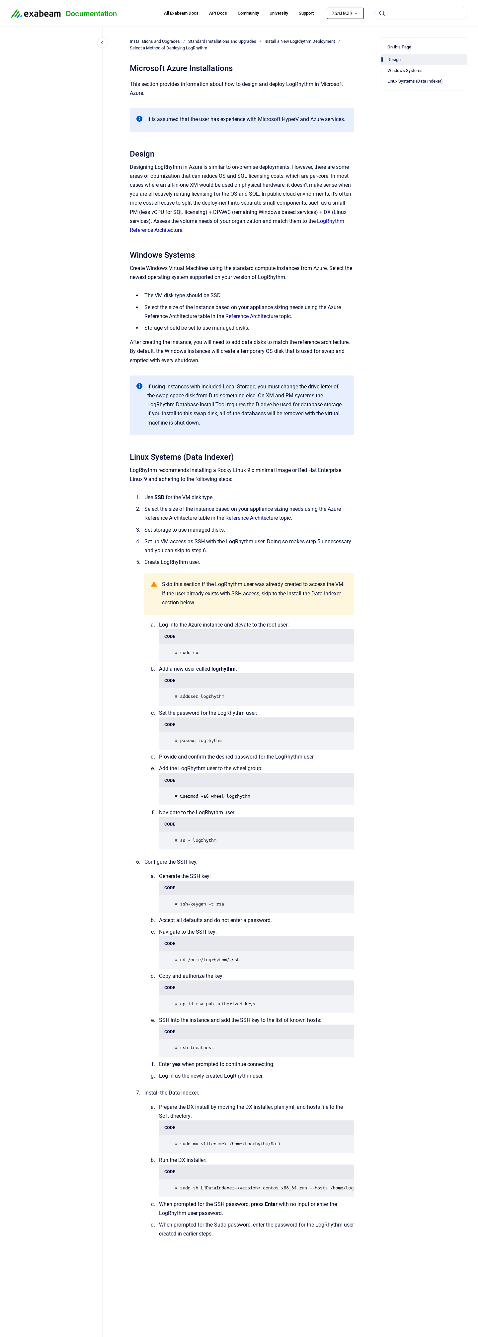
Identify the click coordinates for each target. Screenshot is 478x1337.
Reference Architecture (251, 316)
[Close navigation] (102, 42)
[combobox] (421, 13)
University (279, 13)
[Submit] (382, 13)
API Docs (218, 13)
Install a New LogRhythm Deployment (300, 41)
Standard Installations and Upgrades (222, 41)
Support (306, 13)
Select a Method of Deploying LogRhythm (168, 47)
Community (248, 13)
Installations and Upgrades (155, 41)
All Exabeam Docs (181, 13)
